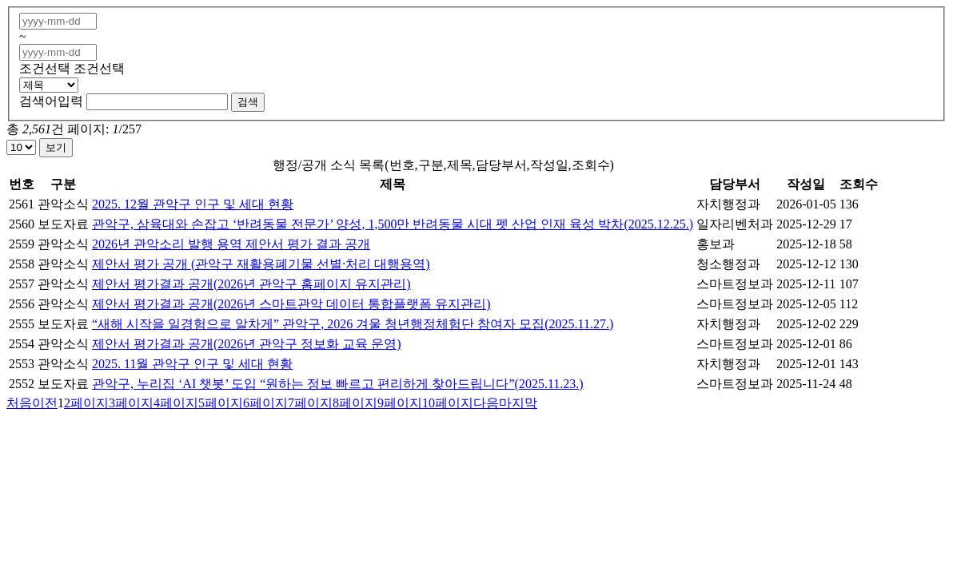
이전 (45, 403)
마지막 (518, 403)
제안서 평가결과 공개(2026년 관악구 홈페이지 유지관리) (251, 284)
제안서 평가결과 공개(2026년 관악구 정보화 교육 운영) (246, 344)
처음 (19, 403)
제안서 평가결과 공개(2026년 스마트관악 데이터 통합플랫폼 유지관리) (291, 304)
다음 (486, 403)
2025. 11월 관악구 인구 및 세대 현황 (192, 364)
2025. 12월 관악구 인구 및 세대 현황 (192, 204)
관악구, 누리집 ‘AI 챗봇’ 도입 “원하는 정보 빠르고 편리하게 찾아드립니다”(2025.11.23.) (338, 384)
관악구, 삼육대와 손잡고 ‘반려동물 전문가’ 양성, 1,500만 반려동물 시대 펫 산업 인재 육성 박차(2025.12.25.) (392, 224)
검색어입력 (51, 101)
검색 (247, 102)
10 (447, 403)
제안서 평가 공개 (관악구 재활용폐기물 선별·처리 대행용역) (261, 264)
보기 (56, 147)
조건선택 (44, 68)
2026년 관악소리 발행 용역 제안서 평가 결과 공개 (231, 244)
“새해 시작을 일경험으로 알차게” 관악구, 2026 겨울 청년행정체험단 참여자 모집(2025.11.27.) (352, 324)
